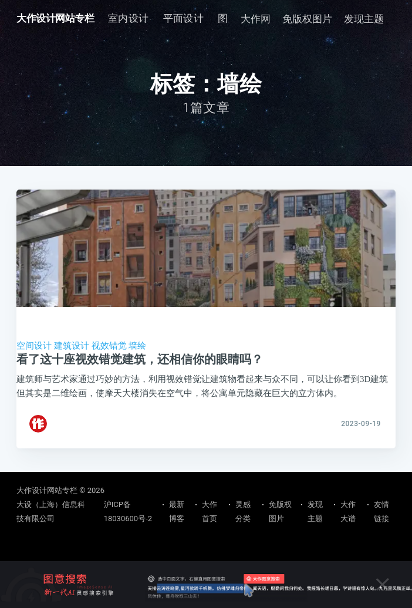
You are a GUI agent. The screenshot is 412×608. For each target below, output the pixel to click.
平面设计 (183, 18)
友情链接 (381, 511)
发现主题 (364, 19)
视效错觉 (109, 345)
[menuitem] (128, 18)
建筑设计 (71, 345)
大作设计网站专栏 (55, 18)
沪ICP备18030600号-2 (128, 511)
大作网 (256, 19)
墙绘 (137, 345)
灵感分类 (243, 511)
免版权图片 (307, 19)
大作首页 (209, 511)
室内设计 (128, 18)
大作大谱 (348, 511)
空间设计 (34, 345)
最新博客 (176, 511)
